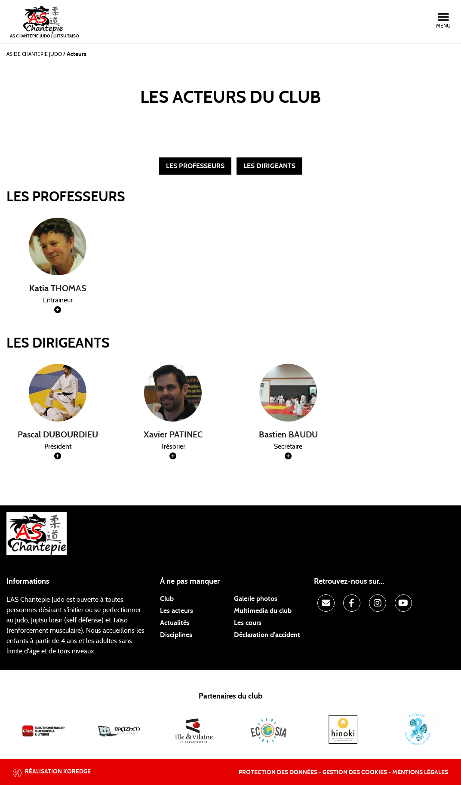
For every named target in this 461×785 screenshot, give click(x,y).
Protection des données (278, 773)
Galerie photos (255, 598)
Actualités (175, 622)
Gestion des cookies (355, 773)
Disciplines (176, 634)
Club (167, 598)
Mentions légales (420, 773)
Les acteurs (176, 610)
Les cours (247, 622)
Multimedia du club (263, 610)
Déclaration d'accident (267, 634)
